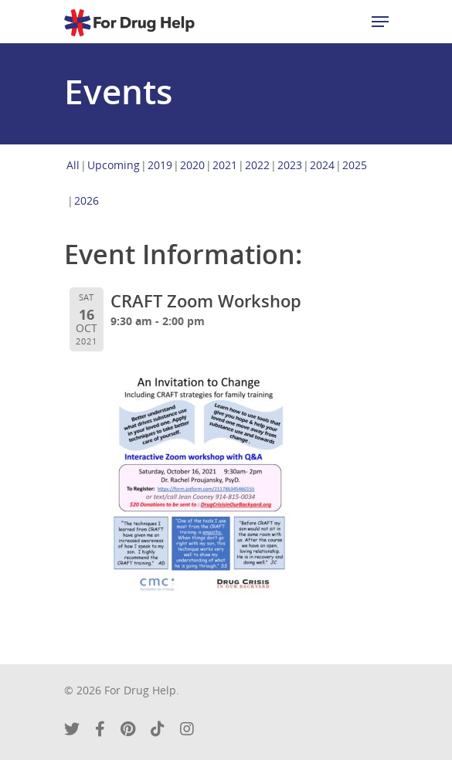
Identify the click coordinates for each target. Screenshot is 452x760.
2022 (257, 165)
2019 (160, 165)
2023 (289, 165)
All (73, 165)
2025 (354, 165)
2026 (86, 200)
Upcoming (113, 165)
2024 (322, 165)
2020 (192, 165)
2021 (224, 165)
